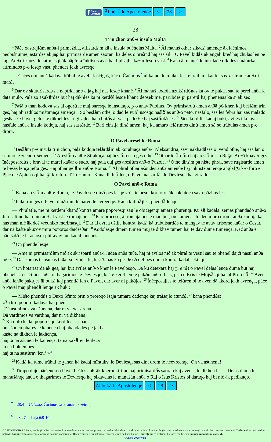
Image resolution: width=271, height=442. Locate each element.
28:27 (21, 417)
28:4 (20, 404)
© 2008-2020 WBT (135, 437)
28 (169, 11)
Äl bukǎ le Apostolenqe (127, 11)
